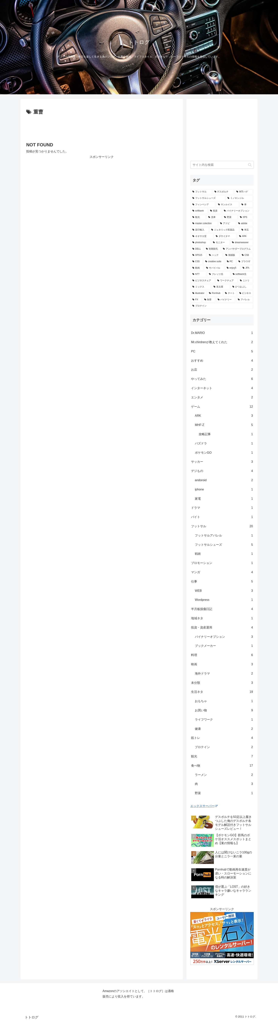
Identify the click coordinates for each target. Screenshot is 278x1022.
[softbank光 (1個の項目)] (242, 274)
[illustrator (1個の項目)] (199, 293)
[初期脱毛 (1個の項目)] (212, 249)
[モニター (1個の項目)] (220, 242)
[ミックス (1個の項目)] (201, 287)
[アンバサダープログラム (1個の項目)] (237, 249)
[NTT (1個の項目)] (199, 274)
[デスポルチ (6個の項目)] (223, 192)
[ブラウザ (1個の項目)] (245, 261)
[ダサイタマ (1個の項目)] (225, 236)
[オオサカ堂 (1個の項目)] (202, 236)
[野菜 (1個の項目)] (229, 217)
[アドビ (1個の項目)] (227, 223)
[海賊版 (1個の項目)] (231, 255)
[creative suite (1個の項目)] (214, 261)
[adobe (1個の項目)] (245, 223)
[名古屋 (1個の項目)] (221, 287)
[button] (250, 165)
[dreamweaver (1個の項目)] (241, 242)
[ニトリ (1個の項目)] (245, 281)
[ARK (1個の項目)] (245, 236)
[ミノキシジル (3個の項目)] (239, 198)
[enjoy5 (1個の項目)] (232, 268)
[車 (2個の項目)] (246, 204)
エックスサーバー (203, 806)
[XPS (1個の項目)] (245, 217)
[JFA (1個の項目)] (247, 268)
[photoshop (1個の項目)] (200, 242)
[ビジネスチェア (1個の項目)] (203, 281)
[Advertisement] (101, 126)
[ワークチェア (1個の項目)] (226, 281)
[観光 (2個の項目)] (198, 217)
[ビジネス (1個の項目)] (245, 293)
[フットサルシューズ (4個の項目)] (208, 198)
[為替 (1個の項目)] (209, 300)
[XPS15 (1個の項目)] (199, 255)
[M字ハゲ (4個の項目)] (244, 192)
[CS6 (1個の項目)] (246, 255)
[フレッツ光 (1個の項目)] (218, 274)
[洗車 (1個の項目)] (214, 217)
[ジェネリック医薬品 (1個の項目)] (224, 230)
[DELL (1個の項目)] (197, 249)
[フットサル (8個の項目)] (201, 192)
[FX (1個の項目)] (196, 300)
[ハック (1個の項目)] (215, 255)
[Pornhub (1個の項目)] (215, 293)
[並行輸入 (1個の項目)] (200, 230)
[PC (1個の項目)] (230, 261)
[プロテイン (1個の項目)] (222, 306)
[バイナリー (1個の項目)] (225, 300)
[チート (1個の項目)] (230, 293)
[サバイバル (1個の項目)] (214, 268)
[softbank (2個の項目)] (199, 211)
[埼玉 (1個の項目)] (246, 230)
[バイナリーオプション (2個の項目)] (237, 211)
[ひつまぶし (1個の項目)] (242, 287)
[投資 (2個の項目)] (214, 211)
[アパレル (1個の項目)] (244, 300)
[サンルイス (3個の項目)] (227, 204)
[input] (222, 165)
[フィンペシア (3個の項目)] (203, 204)
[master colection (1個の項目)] (204, 223)
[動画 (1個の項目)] (197, 268)
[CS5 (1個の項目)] (197, 261)
